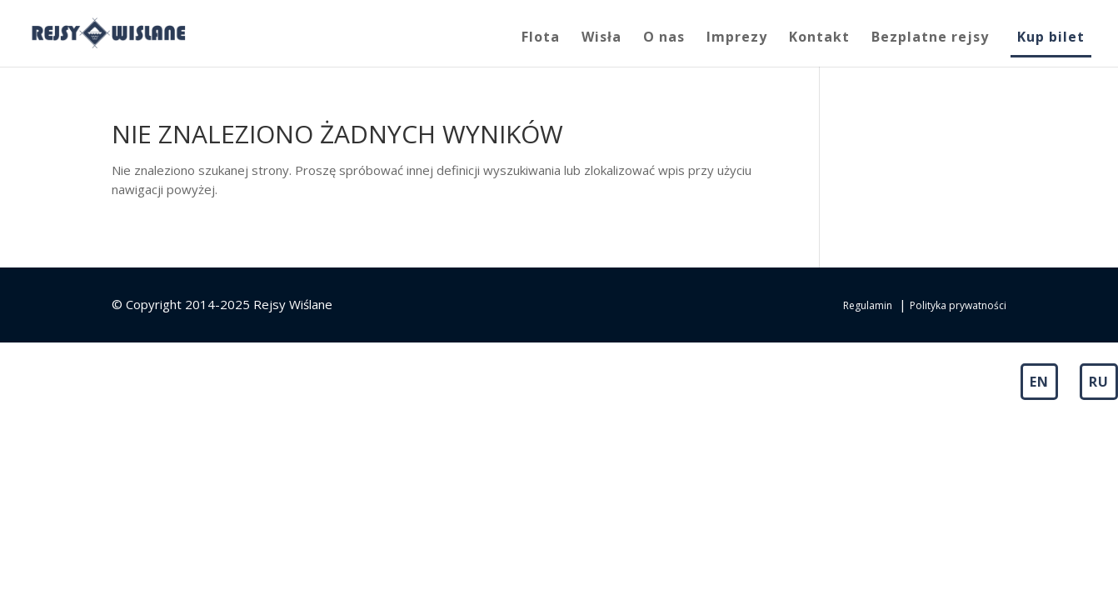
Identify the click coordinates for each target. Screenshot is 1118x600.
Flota (541, 38)
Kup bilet (1051, 38)
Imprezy (736, 38)
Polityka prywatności (958, 305)
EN (1039, 381)
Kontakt (819, 38)
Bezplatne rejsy (930, 38)
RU (1099, 381)
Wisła (601, 38)
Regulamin (867, 305)
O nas (664, 38)
